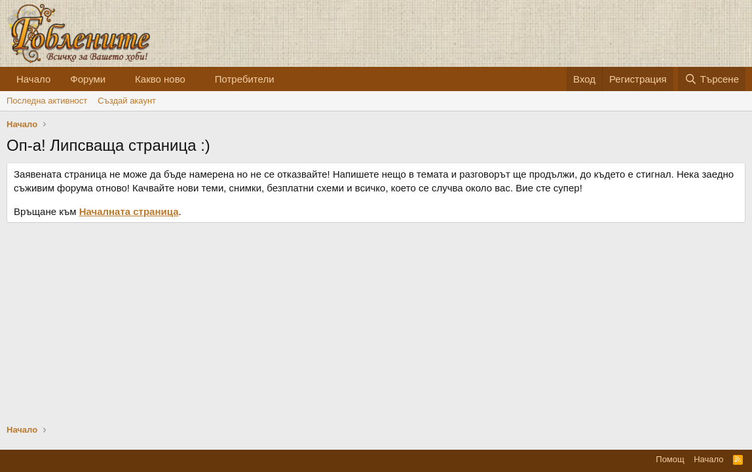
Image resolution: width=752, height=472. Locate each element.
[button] (116, 79)
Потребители (244, 79)
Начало (33, 79)
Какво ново (160, 79)
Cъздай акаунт (127, 101)
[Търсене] (711, 79)
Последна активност (47, 101)
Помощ (670, 459)
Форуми (87, 79)
